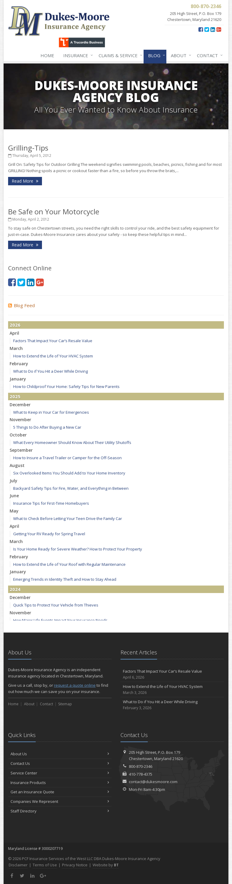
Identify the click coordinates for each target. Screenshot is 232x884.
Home (47, 55)
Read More (25, 181)
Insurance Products (59, 782)
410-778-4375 (140, 774)
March (16, 348)
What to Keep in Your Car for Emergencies (51, 412)
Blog (155, 55)
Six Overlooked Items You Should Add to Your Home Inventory (69, 473)
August (17, 465)
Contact (208, 55)
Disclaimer (18, 865)
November (20, 419)
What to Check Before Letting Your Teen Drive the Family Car (67, 518)
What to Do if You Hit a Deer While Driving (50, 371)
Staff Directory (59, 811)
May (14, 511)
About (180, 55)
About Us (59, 753)
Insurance (77, 55)
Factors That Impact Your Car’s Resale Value (52, 340)
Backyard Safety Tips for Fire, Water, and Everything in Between (71, 488)
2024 (15, 589)
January (18, 379)
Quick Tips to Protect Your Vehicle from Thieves (55, 605)
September (21, 450)
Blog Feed (21, 305)
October (18, 435)
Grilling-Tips (28, 148)
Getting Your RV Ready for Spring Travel (49, 533)
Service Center (59, 773)
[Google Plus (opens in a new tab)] (218, 29)
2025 (15, 396)
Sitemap (65, 703)
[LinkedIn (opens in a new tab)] (212, 29)
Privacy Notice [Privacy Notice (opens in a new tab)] (75, 865)
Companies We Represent (59, 801)
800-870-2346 (140, 766)
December (20, 404)
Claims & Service (119, 55)
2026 (15, 325)
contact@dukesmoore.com (153, 781)
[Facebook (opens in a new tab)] (200, 29)
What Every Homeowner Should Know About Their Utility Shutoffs (72, 442)
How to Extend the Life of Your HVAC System (53, 356)
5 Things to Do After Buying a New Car (47, 427)
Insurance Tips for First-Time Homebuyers (51, 503)
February (19, 363)
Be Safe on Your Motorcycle (53, 211)
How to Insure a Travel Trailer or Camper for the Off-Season (67, 457)
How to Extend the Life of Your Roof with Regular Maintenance (69, 564)
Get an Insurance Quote (59, 791)
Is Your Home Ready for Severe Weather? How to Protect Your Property (77, 549)
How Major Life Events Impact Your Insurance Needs (60, 620)
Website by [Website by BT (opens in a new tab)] (106, 865)
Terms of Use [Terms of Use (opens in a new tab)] (45, 865)
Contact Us (59, 763)
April (14, 333)
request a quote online (75, 685)
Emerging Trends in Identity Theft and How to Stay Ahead (64, 579)
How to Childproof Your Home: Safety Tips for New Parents (66, 386)
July (13, 480)
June (14, 495)
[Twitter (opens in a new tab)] (206, 29)
